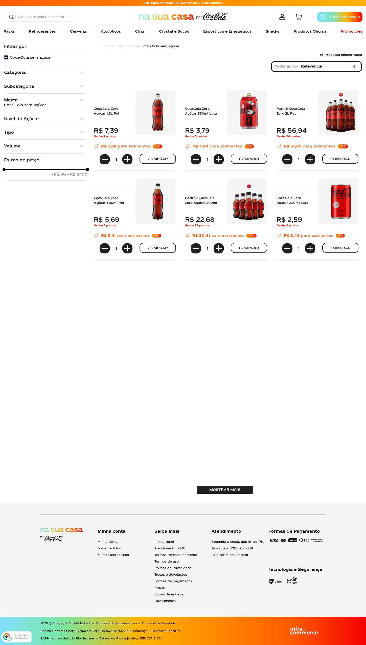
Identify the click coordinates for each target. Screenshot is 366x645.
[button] (45, 72)
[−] (105, 159)
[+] (127, 159)
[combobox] (39, 17)
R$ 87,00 (77, 174)
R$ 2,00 (58, 174)
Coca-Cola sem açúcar (31, 57)
